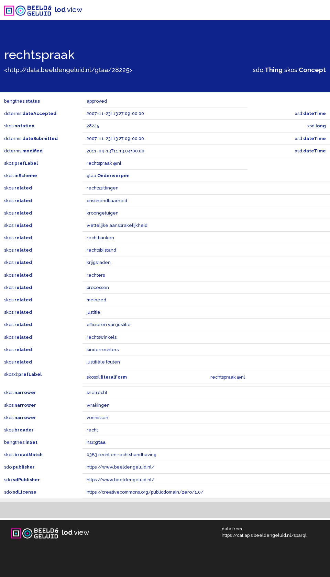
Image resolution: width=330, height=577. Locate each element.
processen (98, 287)
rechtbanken (100, 237)
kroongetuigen (103, 213)
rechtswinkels (102, 337)
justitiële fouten (103, 362)
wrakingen (98, 405)
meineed (96, 299)
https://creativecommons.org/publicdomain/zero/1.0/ (145, 492)
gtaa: (108, 175)
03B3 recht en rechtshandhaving (121, 454)
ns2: (96, 442)
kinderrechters (103, 349)
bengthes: (22, 101)
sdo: (268, 69)
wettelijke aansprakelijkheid (117, 225)
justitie (93, 312)
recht (92, 429)
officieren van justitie (109, 324)
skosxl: (23, 374)
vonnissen (97, 417)
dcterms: (30, 113)
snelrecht (97, 392)
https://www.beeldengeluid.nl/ (120, 467)
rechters (96, 275)
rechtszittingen (103, 188)
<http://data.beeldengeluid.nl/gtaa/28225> (68, 69)
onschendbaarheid (107, 200)
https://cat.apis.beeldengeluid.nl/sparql (264, 535)
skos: (305, 69)
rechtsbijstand (101, 250)
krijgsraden (99, 262)
